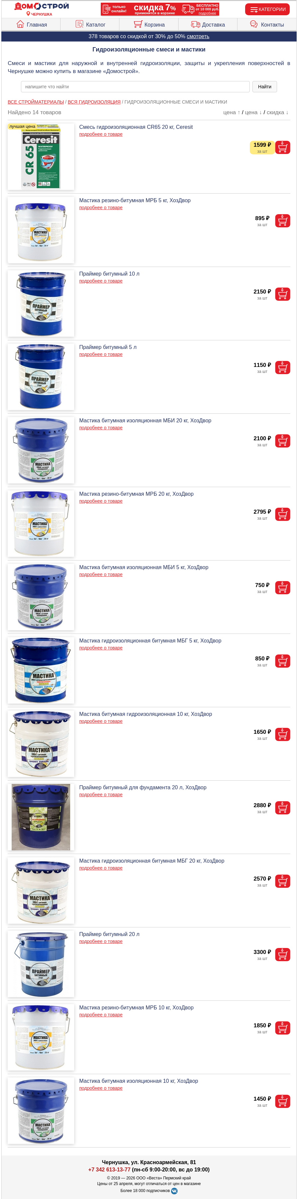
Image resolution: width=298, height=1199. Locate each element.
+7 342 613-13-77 (109, 1169)
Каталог (89, 23)
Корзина (149, 23)
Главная (31, 23)
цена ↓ (253, 112)
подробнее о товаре (100, 134)
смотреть (198, 36)
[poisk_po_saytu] (135, 86)
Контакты (266, 23)
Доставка (208, 23)
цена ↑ (231, 112)
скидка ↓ (278, 112)
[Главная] (41, 6)
